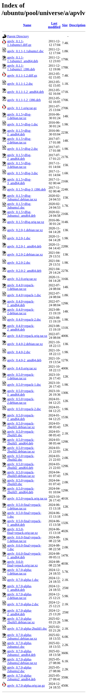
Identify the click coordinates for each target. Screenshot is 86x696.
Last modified (54, 25)
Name (27, 25)
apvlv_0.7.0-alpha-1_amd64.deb (19, 587)
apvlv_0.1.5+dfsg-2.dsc (22, 148)
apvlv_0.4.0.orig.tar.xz (22, 368)
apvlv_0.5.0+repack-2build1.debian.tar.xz (21, 425)
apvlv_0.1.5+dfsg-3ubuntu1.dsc (19, 205)
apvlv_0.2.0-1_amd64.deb (24, 246)
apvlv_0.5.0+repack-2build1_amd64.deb (20, 441)
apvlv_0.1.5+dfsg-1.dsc (22, 124)
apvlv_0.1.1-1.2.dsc (20, 83)
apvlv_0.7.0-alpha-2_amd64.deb (19, 612)
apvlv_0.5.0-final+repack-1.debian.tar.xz (24, 506)
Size (65, 25)
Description (77, 25)
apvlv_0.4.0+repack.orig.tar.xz (27, 336)
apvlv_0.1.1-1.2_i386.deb (24, 100)
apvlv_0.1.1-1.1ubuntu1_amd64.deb (22, 59)
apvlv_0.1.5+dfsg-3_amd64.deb (19, 181)
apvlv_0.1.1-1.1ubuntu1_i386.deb (21, 67)
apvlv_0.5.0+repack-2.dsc (24, 409)
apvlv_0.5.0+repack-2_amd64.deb (20, 417)
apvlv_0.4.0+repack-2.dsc (24, 319)
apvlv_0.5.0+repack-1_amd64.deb (20, 392)
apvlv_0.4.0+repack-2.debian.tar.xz (20, 311)
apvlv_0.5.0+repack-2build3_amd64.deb (20, 490)
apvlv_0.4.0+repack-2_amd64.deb (20, 327)
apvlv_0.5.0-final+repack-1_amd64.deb (24, 522)
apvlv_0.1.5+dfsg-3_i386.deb (26, 189)
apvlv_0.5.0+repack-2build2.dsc (20, 457)
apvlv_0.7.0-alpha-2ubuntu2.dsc (19, 669)
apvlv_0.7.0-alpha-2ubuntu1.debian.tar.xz (22, 636)
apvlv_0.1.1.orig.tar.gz (22, 108)
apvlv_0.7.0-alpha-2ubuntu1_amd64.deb (21, 653)
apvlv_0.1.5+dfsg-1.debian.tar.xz (19, 116)
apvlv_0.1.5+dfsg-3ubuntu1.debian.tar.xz (22, 197)
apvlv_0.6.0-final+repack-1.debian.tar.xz (24, 539)
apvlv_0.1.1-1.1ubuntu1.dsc (25, 51)
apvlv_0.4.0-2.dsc (18, 352)
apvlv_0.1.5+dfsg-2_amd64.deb (19, 156)
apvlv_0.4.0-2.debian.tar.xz (25, 344)
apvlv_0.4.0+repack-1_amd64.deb (20, 303)
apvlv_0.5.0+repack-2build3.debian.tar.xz (21, 474)
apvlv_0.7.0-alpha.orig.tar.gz (26, 685)
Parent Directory (18, 36)
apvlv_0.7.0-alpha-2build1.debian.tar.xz (21, 620)
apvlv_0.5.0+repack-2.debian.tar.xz (20, 400)
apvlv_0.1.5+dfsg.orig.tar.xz (25, 222)
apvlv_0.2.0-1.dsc (18, 238)
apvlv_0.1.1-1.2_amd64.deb (25, 92)
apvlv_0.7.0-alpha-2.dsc (23, 604)
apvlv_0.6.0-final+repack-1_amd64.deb (24, 555)
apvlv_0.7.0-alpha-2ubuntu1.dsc (19, 644)
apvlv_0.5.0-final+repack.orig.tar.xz (22, 531)
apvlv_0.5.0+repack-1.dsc (24, 384)
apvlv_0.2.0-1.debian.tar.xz (25, 230)
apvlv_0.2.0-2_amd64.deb (24, 270)
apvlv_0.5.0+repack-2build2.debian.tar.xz (21, 449)
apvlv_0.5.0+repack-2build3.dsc (20, 482)
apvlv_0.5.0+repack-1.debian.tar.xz (20, 376)
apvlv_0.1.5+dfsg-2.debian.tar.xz (19, 140)
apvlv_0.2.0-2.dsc (18, 262)
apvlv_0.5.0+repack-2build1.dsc (20, 433)
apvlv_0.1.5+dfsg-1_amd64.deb (19, 132)
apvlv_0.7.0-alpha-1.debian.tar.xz (19, 571)
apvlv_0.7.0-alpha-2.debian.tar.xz (19, 596)
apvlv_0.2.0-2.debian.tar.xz (25, 254)
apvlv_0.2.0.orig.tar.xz (22, 279)
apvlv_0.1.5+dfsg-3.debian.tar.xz (19, 165)
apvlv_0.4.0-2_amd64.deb (24, 360)
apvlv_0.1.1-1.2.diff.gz (22, 75)
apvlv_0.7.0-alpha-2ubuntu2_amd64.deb (21, 677)
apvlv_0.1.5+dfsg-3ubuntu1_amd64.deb (21, 213)
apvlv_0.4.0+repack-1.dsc (24, 295)
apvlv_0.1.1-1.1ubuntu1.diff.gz (19, 43)
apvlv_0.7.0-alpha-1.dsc (23, 580)
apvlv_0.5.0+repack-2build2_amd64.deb (20, 465)
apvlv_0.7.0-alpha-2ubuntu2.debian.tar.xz (22, 661)
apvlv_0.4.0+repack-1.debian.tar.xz (20, 287)
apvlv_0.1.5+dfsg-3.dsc (22, 173)
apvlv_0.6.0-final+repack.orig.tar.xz (22, 563)
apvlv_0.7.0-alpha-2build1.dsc (27, 628)
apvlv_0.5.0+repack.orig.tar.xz (27, 498)
